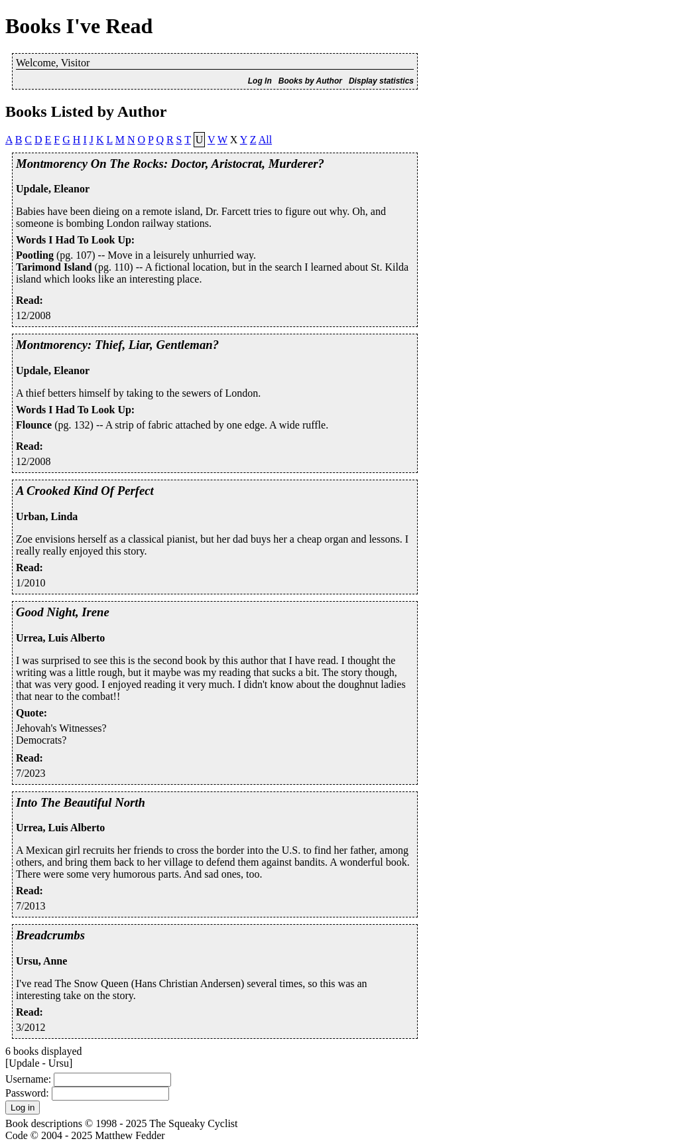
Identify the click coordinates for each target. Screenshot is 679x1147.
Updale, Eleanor (53, 188)
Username (26, 1079)
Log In (260, 81)
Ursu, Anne (41, 961)
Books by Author (310, 81)
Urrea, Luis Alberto (60, 637)
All (265, 139)
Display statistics (381, 81)
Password (25, 1093)
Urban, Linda (47, 516)
